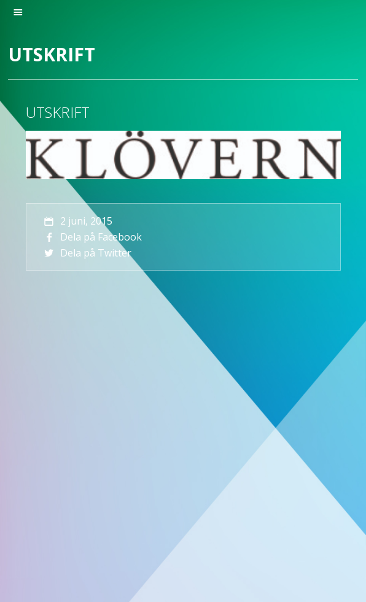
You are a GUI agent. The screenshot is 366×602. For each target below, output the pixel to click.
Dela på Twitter (86, 253)
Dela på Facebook (92, 237)
